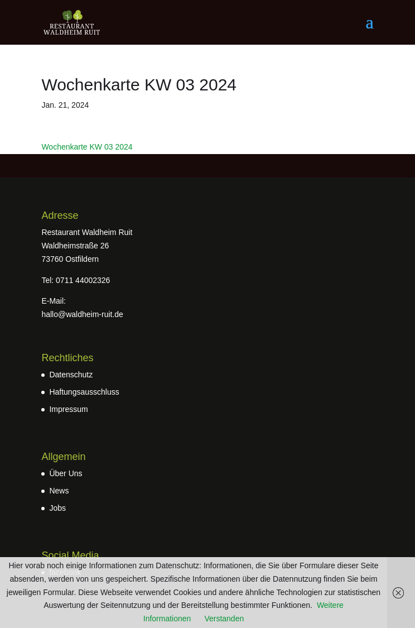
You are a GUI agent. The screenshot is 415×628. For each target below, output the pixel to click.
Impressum (68, 409)
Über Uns (65, 473)
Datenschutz (71, 374)
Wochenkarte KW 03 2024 (86, 146)
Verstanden (224, 618)
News (59, 490)
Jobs (57, 508)
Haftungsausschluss (84, 391)
